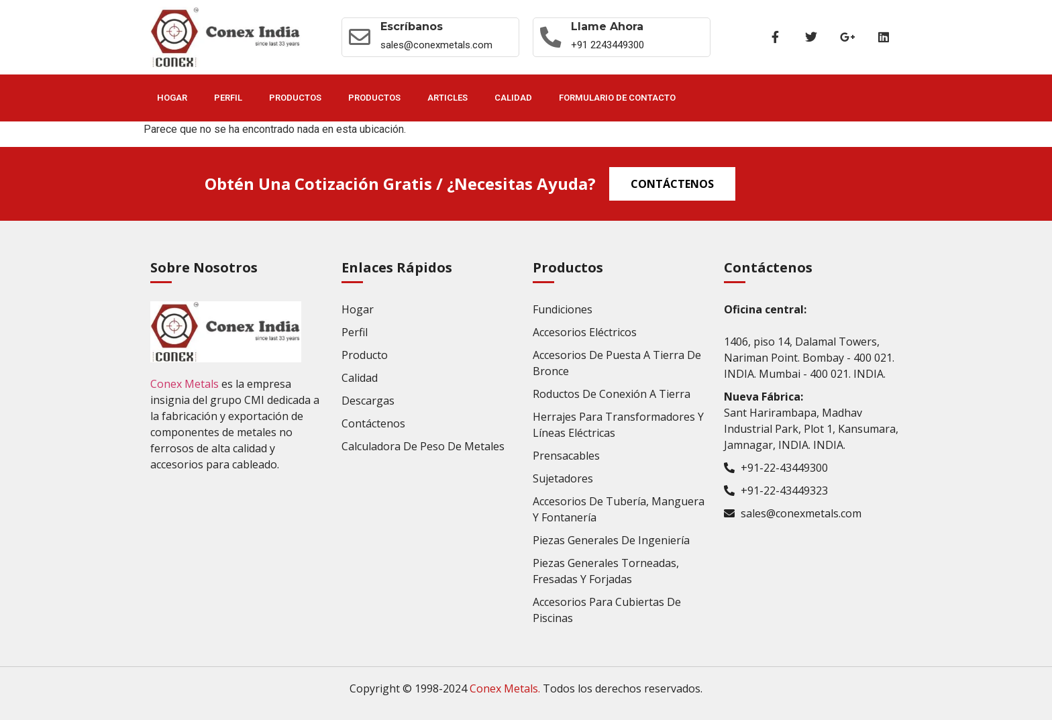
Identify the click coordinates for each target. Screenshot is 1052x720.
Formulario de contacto (617, 98)
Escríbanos (411, 26)
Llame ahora (608, 26)
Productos (295, 98)
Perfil (228, 98)
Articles (447, 98)
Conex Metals (184, 383)
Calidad (513, 98)
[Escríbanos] (359, 37)
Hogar (172, 98)
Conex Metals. (505, 688)
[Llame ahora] (551, 37)
